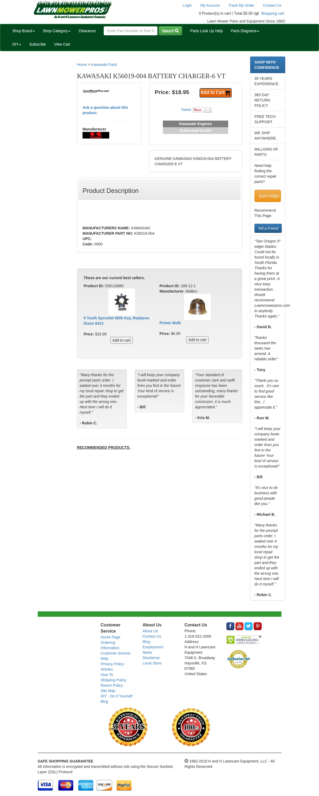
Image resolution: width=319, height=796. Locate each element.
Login (187, 5)
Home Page (111, 637)
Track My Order (241, 5)
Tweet (186, 109)
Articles (107, 669)
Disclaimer (151, 658)
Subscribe (37, 44)
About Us (150, 631)
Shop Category (56, 31)
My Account (210, 5)
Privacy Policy (112, 664)
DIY (16, 44)
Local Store (152, 663)
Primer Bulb (170, 323)
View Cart (62, 44)
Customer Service (115, 653)
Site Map (108, 691)
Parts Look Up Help (206, 31)
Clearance (87, 31)
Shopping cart (272, 13)
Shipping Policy (113, 680)
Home (82, 64)
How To (107, 674)
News (147, 652)
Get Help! (269, 196)
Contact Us (272, 5)
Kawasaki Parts (104, 64)
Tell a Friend (268, 228)
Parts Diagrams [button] (245, 31)
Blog (104, 701)
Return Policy (112, 685)
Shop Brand (23, 31)
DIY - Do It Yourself (117, 696)
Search (170, 31)
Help (104, 658)
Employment (152, 647)
